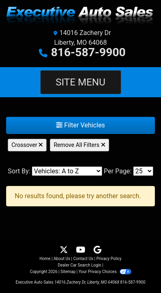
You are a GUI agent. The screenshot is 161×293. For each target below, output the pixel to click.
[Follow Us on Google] (97, 250)
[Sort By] (67, 171)
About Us (62, 258)
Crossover (27, 145)
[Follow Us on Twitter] (64, 250)
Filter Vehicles (80, 125)
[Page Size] (143, 171)
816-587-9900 (88, 52)
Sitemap (68, 271)
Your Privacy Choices (104, 271)
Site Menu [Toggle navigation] (80, 82)
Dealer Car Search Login (79, 265)
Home (45, 258)
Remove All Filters (79, 145)
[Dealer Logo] (80, 16)
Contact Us (83, 258)
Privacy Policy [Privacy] (109, 258)
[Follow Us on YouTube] (81, 250)
